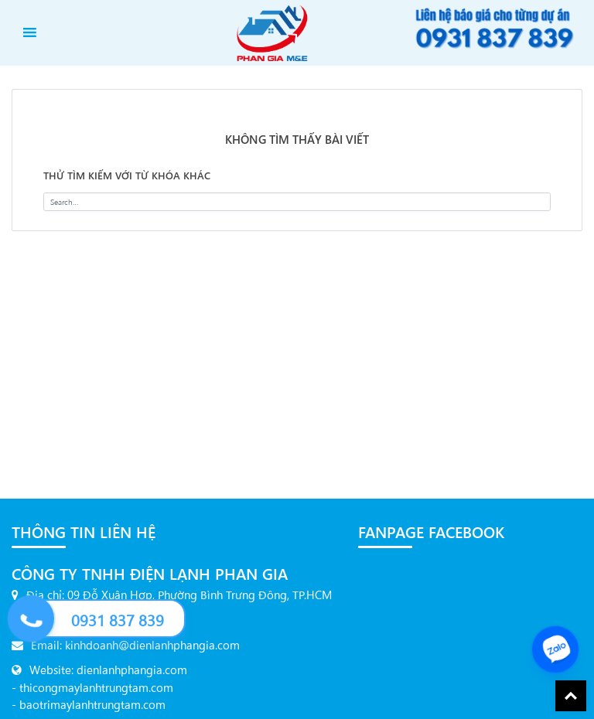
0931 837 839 (117, 619)
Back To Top (570, 695)
